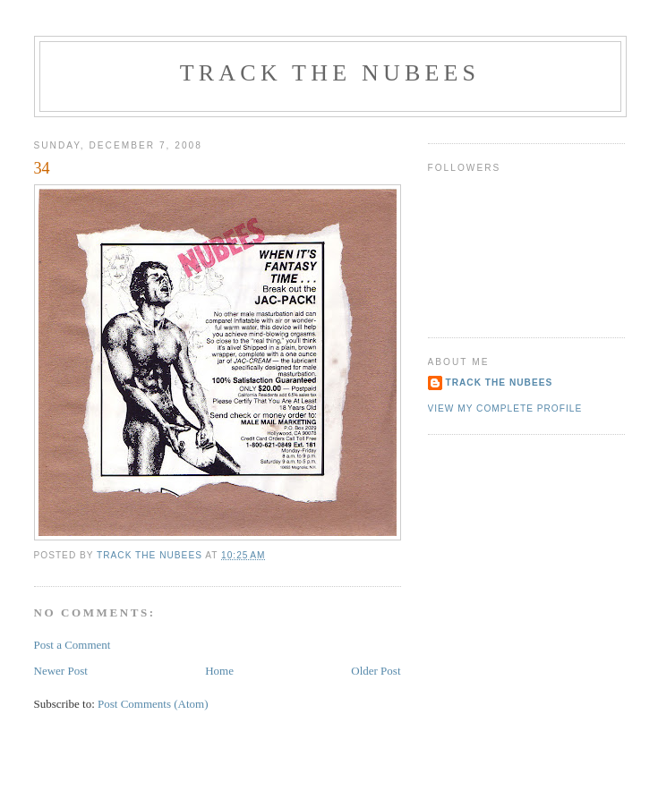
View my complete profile (505, 408)
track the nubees (330, 73)
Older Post (375, 670)
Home (219, 670)
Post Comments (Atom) (153, 703)
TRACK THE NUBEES (499, 382)
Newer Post (61, 670)
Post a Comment (72, 644)
